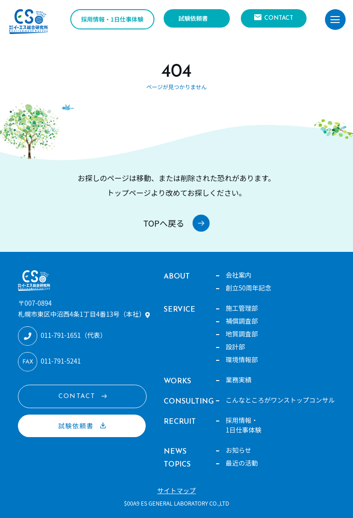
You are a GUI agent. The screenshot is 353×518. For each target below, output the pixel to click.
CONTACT (278, 18)
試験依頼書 (193, 18)
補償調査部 (242, 320)
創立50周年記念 (249, 287)
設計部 (235, 346)
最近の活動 (242, 462)
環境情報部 (242, 359)
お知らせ (238, 450)
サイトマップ (176, 490)
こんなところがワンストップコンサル (280, 399)
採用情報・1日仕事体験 (112, 19)
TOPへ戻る (163, 223)
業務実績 (238, 379)
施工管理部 (242, 308)
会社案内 (238, 274)
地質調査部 (242, 333)
